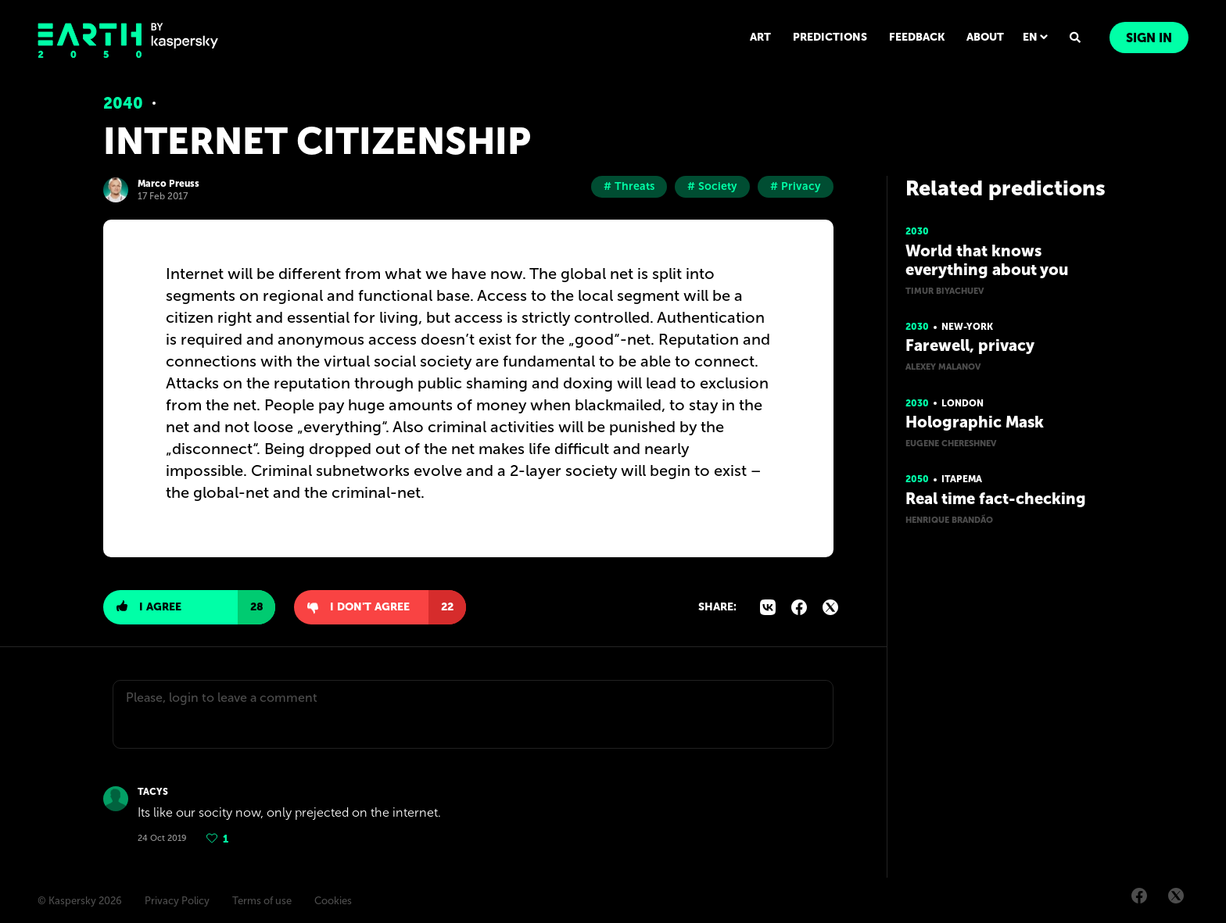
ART (760, 37)
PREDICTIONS (830, 37)
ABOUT (985, 37)
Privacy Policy (177, 901)
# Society (712, 186)
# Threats (629, 186)
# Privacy (795, 186)
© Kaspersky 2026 (80, 901)
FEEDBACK (917, 37)
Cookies (333, 901)
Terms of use (262, 901)
